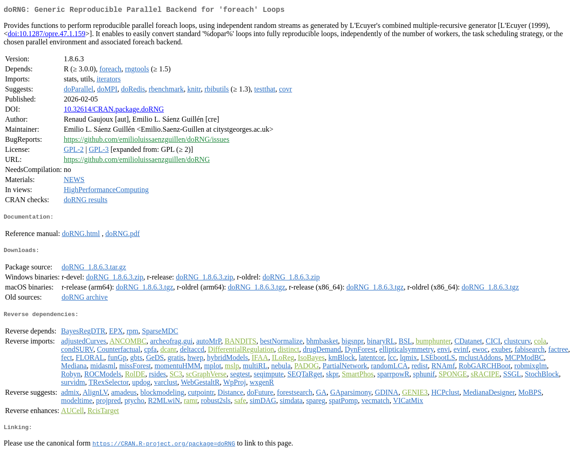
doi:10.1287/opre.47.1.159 (46, 35)
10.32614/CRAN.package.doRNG (114, 111)
